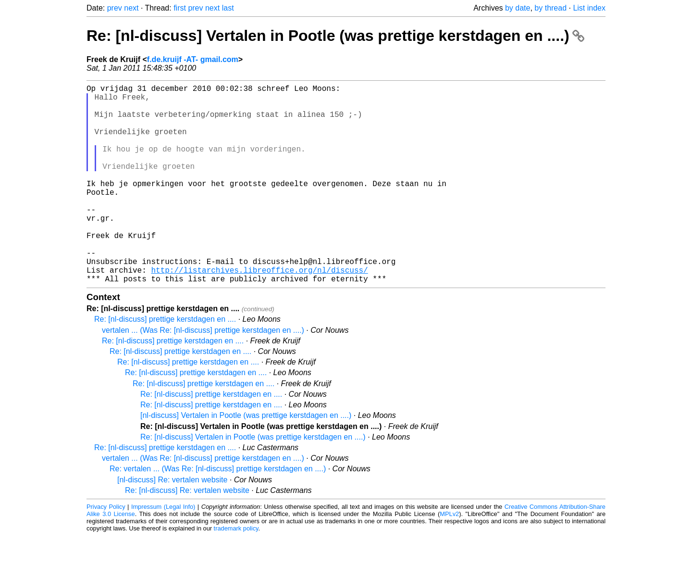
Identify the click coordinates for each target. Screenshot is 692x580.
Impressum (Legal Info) (163, 551)
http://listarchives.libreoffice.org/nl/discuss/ (259, 312)
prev (114, 8)
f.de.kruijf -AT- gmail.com (192, 59)
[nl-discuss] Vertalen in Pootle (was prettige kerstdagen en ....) (245, 459)
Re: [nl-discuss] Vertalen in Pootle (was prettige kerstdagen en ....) (335, 35)
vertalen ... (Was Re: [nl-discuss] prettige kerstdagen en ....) (203, 374)
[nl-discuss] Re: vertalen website (172, 524)
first (179, 8)
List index (589, 8)
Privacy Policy (105, 551)
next (131, 8)
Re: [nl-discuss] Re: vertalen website (187, 534)
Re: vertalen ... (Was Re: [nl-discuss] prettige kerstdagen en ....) (218, 513)
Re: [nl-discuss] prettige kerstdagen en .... (165, 363)
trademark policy (236, 572)
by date (517, 8)
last (228, 8)
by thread (550, 8)
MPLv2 (449, 558)
